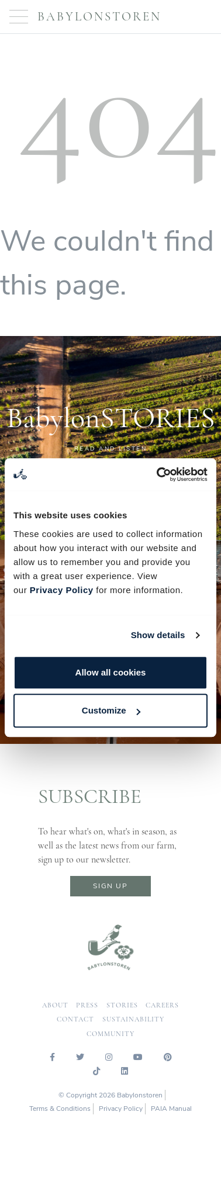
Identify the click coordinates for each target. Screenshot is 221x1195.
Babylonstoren (99, 16)
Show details (158, 635)
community (110, 1034)
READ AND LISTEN (110, 449)
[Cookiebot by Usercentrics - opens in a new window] (158, 474)
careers (162, 1005)
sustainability (133, 1019)
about (55, 1005)
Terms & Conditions (60, 1108)
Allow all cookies (110, 672)
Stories (122, 1005)
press (87, 1005)
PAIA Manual (171, 1108)
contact (75, 1019)
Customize (111, 710)
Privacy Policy (62, 590)
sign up (110, 886)
